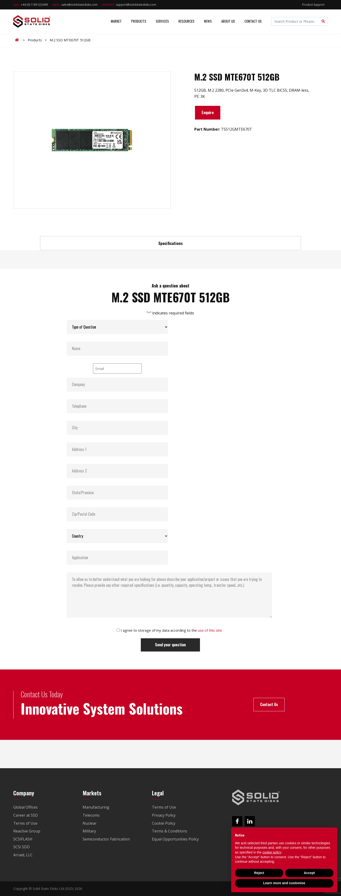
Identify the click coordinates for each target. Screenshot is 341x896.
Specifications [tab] (170, 243)
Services (162, 21)
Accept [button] (309, 873)
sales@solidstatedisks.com (74, 5)
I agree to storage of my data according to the (171, 630)
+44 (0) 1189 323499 (30, 5)
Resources (186, 21)
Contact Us (253, 21)
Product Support (313, 5)
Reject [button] (259, 873)
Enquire (208, 112)
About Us (228, 21)
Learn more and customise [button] (284, 883)
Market (116, 21)
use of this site (210, 630)
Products (138, 21)
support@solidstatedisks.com (129, 5)
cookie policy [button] (271, 852)
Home (18, 40)
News (208, 21)
